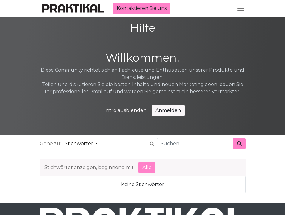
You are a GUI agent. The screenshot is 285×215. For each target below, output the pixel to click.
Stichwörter (79, 143)
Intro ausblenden (125, 110)
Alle (147, 167)
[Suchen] (239, 143)
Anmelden (168, 110)
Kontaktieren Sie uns (142, 8)
